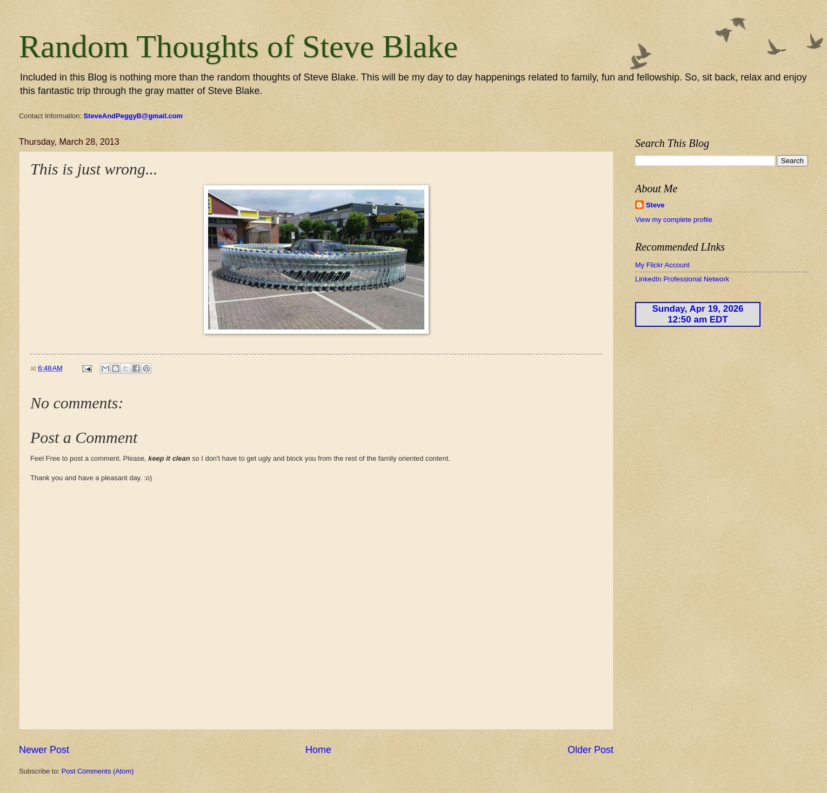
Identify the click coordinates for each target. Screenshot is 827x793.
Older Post (590, 749)
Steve (655, 205)
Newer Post (44, 749)
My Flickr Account (662, 265)
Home (318, 749)
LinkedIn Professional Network (682, 279)
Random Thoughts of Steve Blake (238, 46)
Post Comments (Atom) (98, 771)
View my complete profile (673, 220)
